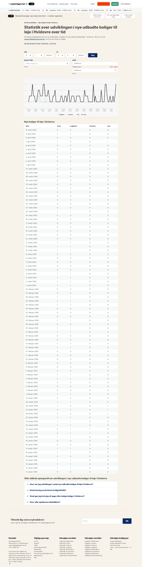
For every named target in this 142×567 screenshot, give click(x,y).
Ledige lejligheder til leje (118, 543)
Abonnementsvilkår (40, 547)
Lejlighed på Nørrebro (92, 549)
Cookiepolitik (38, 551)
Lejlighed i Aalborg (91, 547)
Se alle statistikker (30, 22)
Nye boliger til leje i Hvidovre (48, 22)
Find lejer (74, 4)
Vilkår (36, 545)
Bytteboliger (64, 4)
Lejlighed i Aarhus (90, 543)
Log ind (114, 4)
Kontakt (36, 543)
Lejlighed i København (92, 541)
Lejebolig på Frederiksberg (68, 555)
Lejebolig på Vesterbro (66, 551)
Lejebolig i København (66, 541)
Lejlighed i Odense (91, 545)
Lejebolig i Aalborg (65, 547)
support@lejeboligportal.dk (34, 39)
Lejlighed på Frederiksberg (93, 555)
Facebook (10, 564)
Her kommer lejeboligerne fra (43, 553)
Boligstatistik (38, 555)
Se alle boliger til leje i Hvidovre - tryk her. (40, 43)
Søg (93, 55)
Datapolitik (37, 549)
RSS (35, 557)
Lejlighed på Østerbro (92, 553)
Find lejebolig (52, 4)
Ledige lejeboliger (116, 541)
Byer (74, 60)
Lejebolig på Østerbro (66, 553)
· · (32, 10)
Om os (36, 541)
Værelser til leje (115, 545)
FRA (25, 52)
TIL (57, 52)
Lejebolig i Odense (65, 545)
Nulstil (26, 66)
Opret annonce (103, 4)
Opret (93, 4)
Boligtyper (28, 60)
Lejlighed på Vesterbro (92, 551)
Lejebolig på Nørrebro (66, 549)
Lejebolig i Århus (64, 543)
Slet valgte (114, 67)
